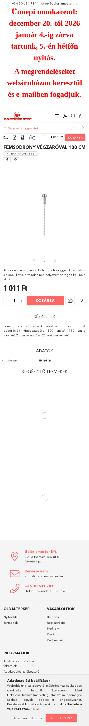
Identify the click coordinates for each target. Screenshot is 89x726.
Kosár (51, 634)
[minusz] (7, 300)
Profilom (53, 628)
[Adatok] (22, 137)
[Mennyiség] (14, 300)
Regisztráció (56, 622)
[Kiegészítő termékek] (32, 137)
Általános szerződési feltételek (19, 663)
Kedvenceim (56, 640)
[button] (70, 300)
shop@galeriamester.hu (59, 3)
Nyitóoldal (11, 617)
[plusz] (21, 300)
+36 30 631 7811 (25, 3)
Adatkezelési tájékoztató (21, 671)
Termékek (11, 622)
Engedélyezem (61, 718)
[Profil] (65, 116)
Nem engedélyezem (28, 718)
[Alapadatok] (6, 137)
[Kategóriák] (57, 116)
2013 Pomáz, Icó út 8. (42, 557)
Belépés (53, 617)
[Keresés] (73, 116)
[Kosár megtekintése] (81, 116)
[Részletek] (14, 137)
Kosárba (75, 137)
